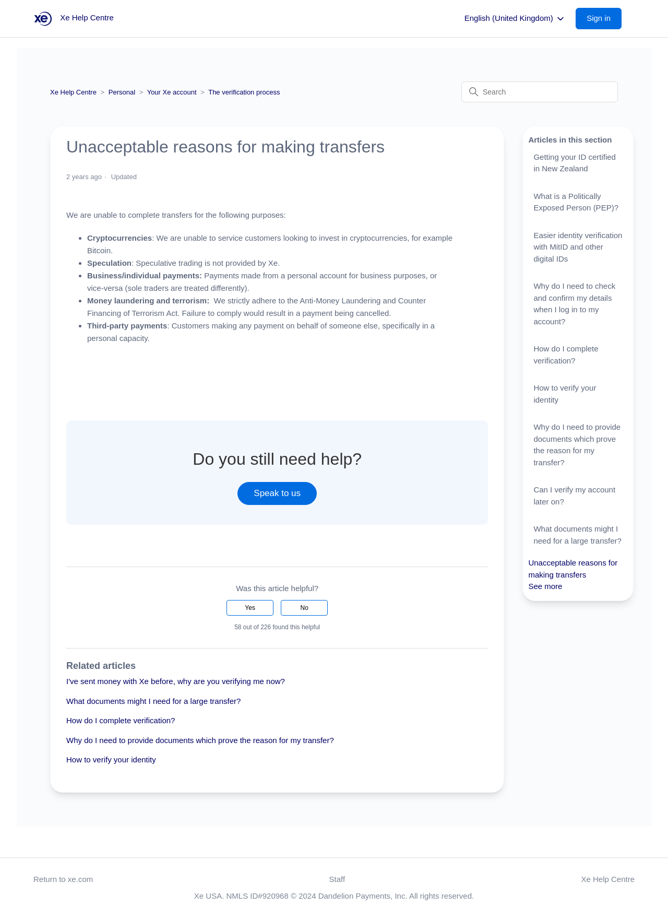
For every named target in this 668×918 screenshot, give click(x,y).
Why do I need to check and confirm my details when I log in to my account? (574, 303)
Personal (122, 92)
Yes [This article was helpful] (250, 607)
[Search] (539, 91)
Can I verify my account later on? (574, 495)
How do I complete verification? (120, 720)
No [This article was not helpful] (304, 607)
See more (545, 586)
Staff (337, 879)
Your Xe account (172, 92)
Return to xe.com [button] (63, 879)
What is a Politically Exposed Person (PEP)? (575, 202)
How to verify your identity (111, 759)
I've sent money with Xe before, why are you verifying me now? (175, 681)
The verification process (244, 92)
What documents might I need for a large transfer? (153, 701)
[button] (604, 18)
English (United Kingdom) (515, 19)
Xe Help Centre (73, 92)
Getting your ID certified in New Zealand (574, 162)
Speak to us (277, 493)
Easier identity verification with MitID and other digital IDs (577, 247)
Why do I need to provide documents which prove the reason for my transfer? (200, 740)
